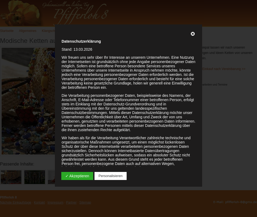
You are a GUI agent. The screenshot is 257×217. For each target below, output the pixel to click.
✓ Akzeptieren (77, 176)
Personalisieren (111, 176)
